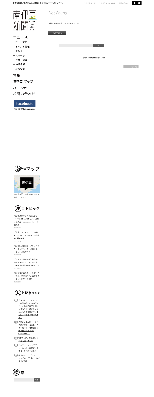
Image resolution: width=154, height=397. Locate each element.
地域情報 (25, 65)
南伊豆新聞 (25, 20)
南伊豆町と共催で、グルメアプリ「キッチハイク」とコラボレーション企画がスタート (26, 249)
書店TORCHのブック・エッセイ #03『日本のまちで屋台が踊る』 (29, 358)
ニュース (25, 38)
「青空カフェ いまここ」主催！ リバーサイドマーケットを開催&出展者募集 (27, 235)
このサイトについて (108, 3)
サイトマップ (91, 3)
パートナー (25, 87)
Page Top (131, 66)
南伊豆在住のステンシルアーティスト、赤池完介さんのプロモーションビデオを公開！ (26, 276)
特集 (25, 75)
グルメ (25, 51)
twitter (139, 3)
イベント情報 (25, 47)
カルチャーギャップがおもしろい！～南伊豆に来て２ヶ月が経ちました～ (28, 348)
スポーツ (25, 56)
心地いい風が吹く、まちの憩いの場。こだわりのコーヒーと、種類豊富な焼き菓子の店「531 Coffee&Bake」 (28, 328)
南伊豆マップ (25, 81)
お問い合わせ (25, 93)
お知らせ (25, 69)
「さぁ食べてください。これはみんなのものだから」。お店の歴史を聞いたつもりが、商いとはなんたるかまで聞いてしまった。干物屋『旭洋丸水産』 (28, 309)
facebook (134, 3)
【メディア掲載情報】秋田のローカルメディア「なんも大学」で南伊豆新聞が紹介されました (26, 262)
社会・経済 (25, 60)
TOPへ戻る (57, 33)
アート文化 (25, 42)
